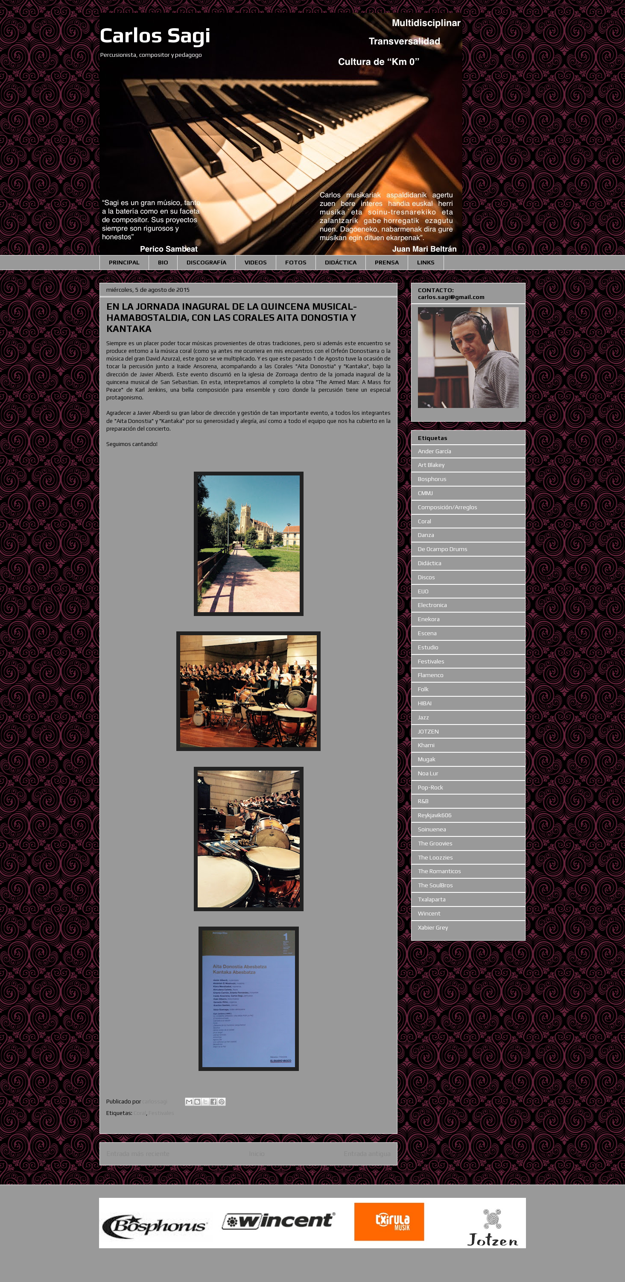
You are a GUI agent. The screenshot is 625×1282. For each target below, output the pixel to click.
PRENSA (387, 262)
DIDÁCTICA (340, 262)
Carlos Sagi (155, 34)
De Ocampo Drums (442, 549)
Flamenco (431, 675)
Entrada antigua (367, 1153)
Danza (426, 534)
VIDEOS (256, 262)
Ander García (434, 451)
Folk (423, 689)
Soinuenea (432, 829)
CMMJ (425, 493)
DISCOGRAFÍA (206, 262)
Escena (427, 633)
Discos (426, 577)
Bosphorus (432, 478)
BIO (163, 262)
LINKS (426, 262)
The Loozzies (435, 857)
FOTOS (296, 262)
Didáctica (429, 563)
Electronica (432, 604)
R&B (423, 801)
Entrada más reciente (137, 1153)
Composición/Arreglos (447, 507)
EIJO (423, 591)
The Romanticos (439, 871)
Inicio (257, 1153)
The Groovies (435, 843)
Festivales (161, 1113)
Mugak (426, 759)
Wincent (429, 913)
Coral (140, 1113)
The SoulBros (435, 885)
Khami (426, 745)
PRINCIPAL (124, 262)
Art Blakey (431, 464)
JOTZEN (428, 731)
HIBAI (425, 703)
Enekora (429, 619)
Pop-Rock (430, 787)
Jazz (423, 717)
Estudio (428, 647)
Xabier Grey (433, 927)
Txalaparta (432, 899)
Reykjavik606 (435, 815)
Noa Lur (428, 773)
